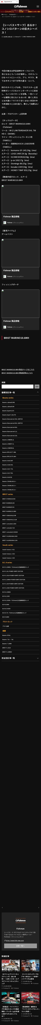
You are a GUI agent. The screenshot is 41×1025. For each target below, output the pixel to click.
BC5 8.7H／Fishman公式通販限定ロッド (16, 643)
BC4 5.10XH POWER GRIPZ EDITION (15, 615)
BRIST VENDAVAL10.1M (11, 539)
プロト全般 (6, 657)
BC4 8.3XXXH (7, 638)
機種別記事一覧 (8, 395)
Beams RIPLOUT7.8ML (10, 463)
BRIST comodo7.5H (10, 548)
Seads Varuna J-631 (10, 572)
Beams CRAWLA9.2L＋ (10, 505)
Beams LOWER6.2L (9, 448)
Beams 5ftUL (7, 667)
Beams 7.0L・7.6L (9, 672)
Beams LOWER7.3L (9, 453)
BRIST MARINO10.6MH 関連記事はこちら (20, 376)
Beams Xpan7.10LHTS (10, 420)
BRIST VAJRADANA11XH (11, 562)
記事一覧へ (20, 946)
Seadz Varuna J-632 (10, 577)
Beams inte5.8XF (9, 472)
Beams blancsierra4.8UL (11, 434)
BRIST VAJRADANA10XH (11, 557)
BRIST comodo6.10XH (10, 543)
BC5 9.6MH (6, 648)
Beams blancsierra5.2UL (11, 444)
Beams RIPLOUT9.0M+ (10, 467)
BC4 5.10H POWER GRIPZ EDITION (14, 610)
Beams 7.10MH (8, 677)
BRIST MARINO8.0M (9, 520)
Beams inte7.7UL (9, 482)
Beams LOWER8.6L (9, 458)
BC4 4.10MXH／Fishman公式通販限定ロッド (18, 591)
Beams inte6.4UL (9, 477)
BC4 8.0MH (6, 633)
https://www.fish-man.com (16, 940)
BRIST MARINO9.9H (9, 524)
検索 (3, 385)
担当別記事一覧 (8, 692)
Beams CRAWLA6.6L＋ (10, 496)
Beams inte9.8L (8, 491)
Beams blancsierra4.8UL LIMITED (14, 430)
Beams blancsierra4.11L (11, 439)
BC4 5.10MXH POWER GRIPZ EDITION (15, 605)
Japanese (6, 1)
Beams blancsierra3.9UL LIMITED (14, 425)
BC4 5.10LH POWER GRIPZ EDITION (15, 600)
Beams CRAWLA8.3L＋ (10, 500)
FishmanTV (18, 37)
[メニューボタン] (38, 6)
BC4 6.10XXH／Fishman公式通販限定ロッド (17, 629)
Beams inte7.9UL (9, 486)
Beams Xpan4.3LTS (9, 416)
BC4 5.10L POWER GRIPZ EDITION (14, 596)
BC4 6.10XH (6, 624)
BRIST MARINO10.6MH (31, 37)
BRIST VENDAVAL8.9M (10, 534)
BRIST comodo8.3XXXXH (11, 553)
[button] (37, 961)
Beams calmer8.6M (9, 411)
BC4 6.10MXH (7, 619)
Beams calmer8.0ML (10, 406)
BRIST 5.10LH (7, 681)
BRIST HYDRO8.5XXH (10, 515)
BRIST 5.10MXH (8, 686)
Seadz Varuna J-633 (10, 581)
